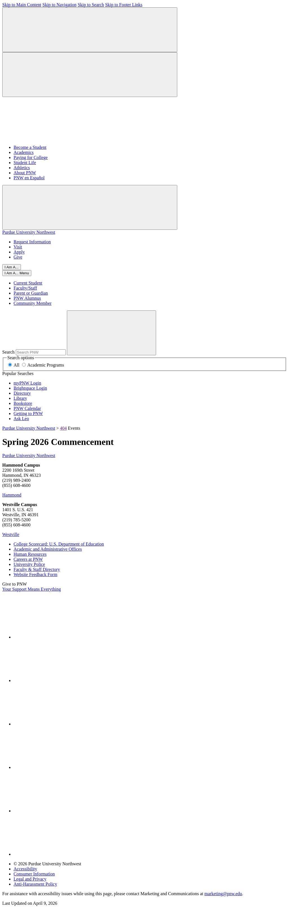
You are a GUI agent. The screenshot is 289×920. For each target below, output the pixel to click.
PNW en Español (29, 177)
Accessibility (25, 868)
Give (18, 257)
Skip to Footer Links (123, 4)
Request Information (32, 241)
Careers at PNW (28, 559)
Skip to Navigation (59, 4)
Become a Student (30, 147)
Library (20, 398)
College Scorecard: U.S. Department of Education (59, 544)
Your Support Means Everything (31, 589)
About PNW (25, 172)
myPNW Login (27, 383)
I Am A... (12, 267)
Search (8, 352)
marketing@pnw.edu (223, 893)
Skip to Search (91, 4)
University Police (29, 564)
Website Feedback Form (35, 574)
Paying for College (31, 157)
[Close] (16, 273)
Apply (19, 252)
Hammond (11, 495)
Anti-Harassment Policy (35, 884)
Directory (22, 393)
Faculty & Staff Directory (37, 569)
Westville (10, 534)
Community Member (33, 303)
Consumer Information (34, 874)
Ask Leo (21, 418)
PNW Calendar (27, 408)
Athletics (22, 167)
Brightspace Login (30, 388)
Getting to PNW (28, 413)
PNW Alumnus (27, 298)
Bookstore (23, 403)
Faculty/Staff (25, 288)
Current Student (28, 283)
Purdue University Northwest (28, 232)
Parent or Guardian (31, 293)
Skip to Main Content (21, 4)
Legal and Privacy (30, 879)
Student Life (25, 162)
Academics (24, 152)
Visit (18, 246)
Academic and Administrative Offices (48, 549)
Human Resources (30, 554)
